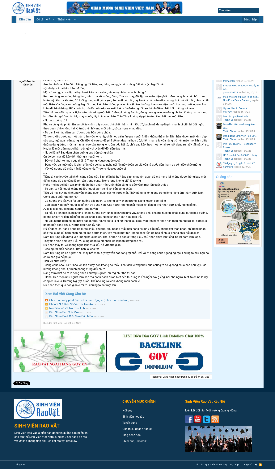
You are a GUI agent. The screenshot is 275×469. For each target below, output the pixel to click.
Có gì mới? (43, 19)
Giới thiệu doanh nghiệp (137, 429)
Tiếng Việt (19, 464)
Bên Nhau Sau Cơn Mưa (64, 312)
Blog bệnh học (131, 435)
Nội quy (127, 410)
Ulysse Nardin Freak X (235, 108)
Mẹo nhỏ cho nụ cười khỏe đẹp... (241, 96)
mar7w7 (227, 111)
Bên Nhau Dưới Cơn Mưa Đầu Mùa (71, 316)
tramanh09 (229, 81)
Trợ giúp (234, 464)
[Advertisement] (137, 51)
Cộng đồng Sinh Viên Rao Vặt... (240, 135)
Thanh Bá (228, 119)
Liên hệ (199, 464)
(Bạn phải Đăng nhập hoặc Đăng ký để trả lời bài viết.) (181, 376)
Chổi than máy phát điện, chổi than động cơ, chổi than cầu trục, (89, 300)
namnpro (228, 166)
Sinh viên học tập (133, 416)
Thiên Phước (230, 131)
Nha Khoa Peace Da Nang (237, 100)
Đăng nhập (250, 19)
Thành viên (64, 19)
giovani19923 (230, 92)
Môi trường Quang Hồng (221, 410)
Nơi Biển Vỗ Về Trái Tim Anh (67, 308)
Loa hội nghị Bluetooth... (236, 116)
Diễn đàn (25, 19)
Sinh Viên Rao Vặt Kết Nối (205, 401)
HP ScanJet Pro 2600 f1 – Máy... (241, 155)
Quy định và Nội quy (216, 464)
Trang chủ (246, 464)
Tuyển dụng (129, 422)
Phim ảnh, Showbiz (134, 441)
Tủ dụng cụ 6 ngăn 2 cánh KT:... (240, 163)
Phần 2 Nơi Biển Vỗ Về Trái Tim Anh (71, 304)
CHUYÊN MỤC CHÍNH (139, 401)
